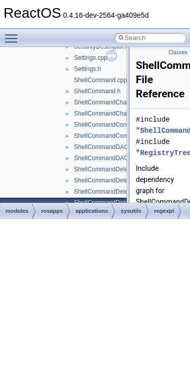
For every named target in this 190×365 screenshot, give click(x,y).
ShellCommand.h (97, 91)
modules (17, 211)
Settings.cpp (90, 57)
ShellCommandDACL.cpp (108, 147)
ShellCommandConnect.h (108, 135)
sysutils (131, 211)
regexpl (164, 211)
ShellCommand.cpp (100, 80)
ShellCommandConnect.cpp (111, 124)
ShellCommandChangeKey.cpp (116, 102)
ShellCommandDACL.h (105, 158)
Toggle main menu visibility (13, 34)
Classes (178, 52)
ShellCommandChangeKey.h (113, 113)
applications (91, 211)
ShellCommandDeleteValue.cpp (117, 191)
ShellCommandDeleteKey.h (111, 180)
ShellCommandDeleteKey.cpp (114, 169)
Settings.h (87, 68)
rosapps (52, 211)
